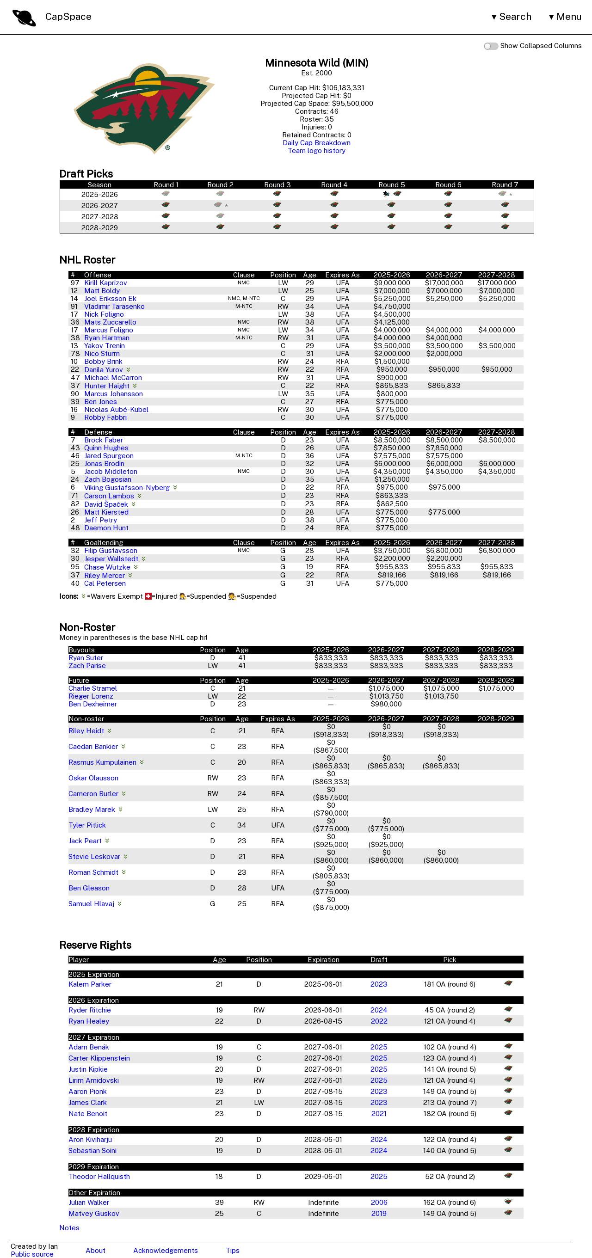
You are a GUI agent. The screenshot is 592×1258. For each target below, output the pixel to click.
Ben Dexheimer (92, 704)
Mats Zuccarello (110, 322)
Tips (233, 1250)
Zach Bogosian (107, 479)
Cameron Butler (93, 794)
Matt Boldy (102, 291)
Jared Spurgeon (109, 456)
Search (515, 16)
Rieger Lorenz (90, 696)
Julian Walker (88, 1202)
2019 (379, 1213)
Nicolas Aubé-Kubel (116, 409)
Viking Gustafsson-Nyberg (128, 487)
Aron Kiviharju (90, 1139)
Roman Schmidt (93, 872)
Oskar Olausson (93, 778)
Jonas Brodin (104, 463)
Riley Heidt (86, 731)
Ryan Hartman (107, 338)
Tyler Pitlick (87, 825)
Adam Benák (88, 1047)
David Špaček (107, 504)
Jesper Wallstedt (112, 559)
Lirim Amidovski (93, 1080)
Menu (569, 16)
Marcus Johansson (113, 394)
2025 (379, 1047)
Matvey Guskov (93, 1213)
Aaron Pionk (87, 1091)
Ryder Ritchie (89, 1010)
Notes (69, 1228)
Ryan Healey (88, 1021)
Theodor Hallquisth (99, 1176)
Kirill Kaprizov (105, 283)
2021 (379, 1113)
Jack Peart (85, 841)
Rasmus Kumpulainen (102, 762)
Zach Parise (87, 665)
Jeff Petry (100, 520)
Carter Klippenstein (99, 1058)
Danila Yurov (104, 370)
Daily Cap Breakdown (317, 143)
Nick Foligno (104, 314)
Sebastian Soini (92, 1150)
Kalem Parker (89, 984)
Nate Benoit (87, 1113)
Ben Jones (100, 401)
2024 (379, 1010)
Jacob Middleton (110, 471)
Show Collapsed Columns (533, 46)
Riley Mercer (105, 575)
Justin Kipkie (88, 1069)
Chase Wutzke (108, 567)
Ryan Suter (85, 658)
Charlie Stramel (92, 688)
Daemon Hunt (106, 528)
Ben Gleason (89, 888)
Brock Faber (103, 440)
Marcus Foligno (108, 330)
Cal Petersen (105, 583)
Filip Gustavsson (110, 550)
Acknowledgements (165, 1250)
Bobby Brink (103, 361)
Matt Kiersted (106, 512)
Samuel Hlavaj (91, 904)
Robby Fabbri (105, 417)
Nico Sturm (102, 353)
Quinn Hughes (106, 448)
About (95, 1250)
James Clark (87, 1102)
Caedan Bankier (93, 746)
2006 (379, 1202)
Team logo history (316, 150)
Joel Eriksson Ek (110, 298)
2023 (379, 984)
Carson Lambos (110, 496)
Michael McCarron (113, 377)
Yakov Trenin (104, 346)
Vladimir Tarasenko (114, 306)
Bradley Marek (91, 809)
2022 (379, 1021)
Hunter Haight (107, 386)
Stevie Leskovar (94, 856)
